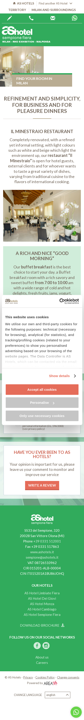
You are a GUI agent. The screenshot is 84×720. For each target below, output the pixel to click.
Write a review (42, 485)
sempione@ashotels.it (42, 557)
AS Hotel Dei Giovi (42, 598)
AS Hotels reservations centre (52, 18)
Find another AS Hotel (55, 3)
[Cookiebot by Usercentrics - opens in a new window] (60, 301)
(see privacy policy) (33, 428)
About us (42, 657)
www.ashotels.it (42, 552)
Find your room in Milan (34, 80)
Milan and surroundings (54, 10)
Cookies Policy (45, 677)
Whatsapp (74, 18)
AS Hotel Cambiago (42, 609)
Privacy (28, 677)
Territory (17, 10)
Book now (9, 18)
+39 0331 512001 (47, 541)
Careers (42, 663)
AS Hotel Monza (42, 604)
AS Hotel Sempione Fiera (42, 614)
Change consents (68, 677)
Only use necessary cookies (42, 416)
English (57, 695)
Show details (59, 376)
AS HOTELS (23, 3)
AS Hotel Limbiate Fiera (42, 593)
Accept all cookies (42, 389)
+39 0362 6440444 (31, 18)
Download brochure (42, 625)
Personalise (42, 402)
